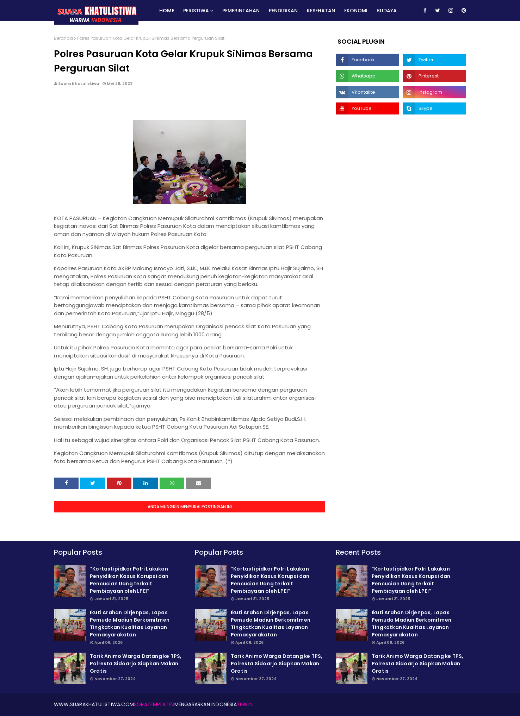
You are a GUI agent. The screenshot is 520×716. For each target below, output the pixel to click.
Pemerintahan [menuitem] (241, 10)
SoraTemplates (154, 704)
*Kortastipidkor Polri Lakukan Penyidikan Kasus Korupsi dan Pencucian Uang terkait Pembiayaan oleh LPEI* (129, 579)
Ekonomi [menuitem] (355, 10)
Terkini (245, 704)
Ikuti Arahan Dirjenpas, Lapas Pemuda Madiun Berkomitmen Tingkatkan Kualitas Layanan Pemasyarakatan (129, 623)
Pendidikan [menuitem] (283, 10)
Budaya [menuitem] (387, 10)
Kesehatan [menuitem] (321, 10)
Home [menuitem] (166, 10)
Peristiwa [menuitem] (196, 10)
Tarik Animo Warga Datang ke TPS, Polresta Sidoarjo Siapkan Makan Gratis (135, 663)
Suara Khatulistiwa (78, 83)
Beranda (63, 38)
